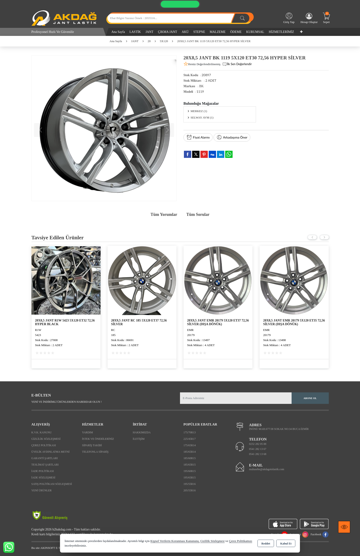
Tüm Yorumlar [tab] (164, 214)
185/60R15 (189, 458)
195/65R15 (189, 477)
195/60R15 (189, 471)
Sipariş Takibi (92, 445)
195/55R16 (189, 484)
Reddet (265, 543)
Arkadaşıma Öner (232, 137)
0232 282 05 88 (257, 444)
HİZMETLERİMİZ (281, 32)
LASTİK (135, 32)
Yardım (87, 432)
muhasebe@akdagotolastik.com (266, 469)
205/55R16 (189, 490)
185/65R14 (189, 451)
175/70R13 (189, 432)
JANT (149, 32)
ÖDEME (236, 32)
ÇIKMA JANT (167, 32)
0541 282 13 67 (257, 449)
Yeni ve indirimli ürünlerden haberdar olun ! (66, 401)
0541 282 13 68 (257, 454)
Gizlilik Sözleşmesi (46, 438)
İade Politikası (42, 471)
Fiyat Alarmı (198, 137)
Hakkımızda (142, 432)
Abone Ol (310, 398)
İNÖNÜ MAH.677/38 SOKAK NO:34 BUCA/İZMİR (279, 429)
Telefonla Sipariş (95, 451)
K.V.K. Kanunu (41, 432)
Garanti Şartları (44, 458)
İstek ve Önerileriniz (98, 438)
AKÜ (185, 32)
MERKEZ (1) (199, 111)
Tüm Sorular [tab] (198, 214)
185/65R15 (189, 464)
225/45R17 (189, 438)
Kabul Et (286, 543)
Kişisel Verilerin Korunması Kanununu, (175, 541)
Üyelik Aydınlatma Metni (50, 451)
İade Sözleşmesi (43, 477)
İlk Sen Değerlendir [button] (237, 64)
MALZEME (217, 32)
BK (201, 86)
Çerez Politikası (43, 445)
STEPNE (199, 32)
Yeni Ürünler (41, 490)
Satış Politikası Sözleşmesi (51, 484)
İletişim (138, 438)
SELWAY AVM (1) (202, 117)
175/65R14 (189, 445)
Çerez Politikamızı (240, 541)
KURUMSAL (255, 32)
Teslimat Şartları (45, 464)
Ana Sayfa (118, 32)
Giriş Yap (289, 18)
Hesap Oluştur (309, 18)
